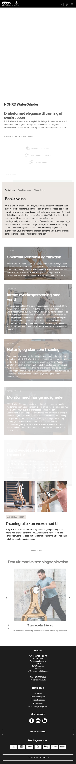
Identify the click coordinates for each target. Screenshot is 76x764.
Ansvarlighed (38, 703)
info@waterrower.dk (38, 680)
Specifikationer (24, 201)
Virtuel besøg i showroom (38, 757)
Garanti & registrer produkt (38, 706)
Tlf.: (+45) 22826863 (38, 677)
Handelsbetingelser (38, 697)
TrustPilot (38, 693)
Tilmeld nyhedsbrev (38, 731)
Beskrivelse (10, 201)
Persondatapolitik (38, 700)
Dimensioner (39, 201)
